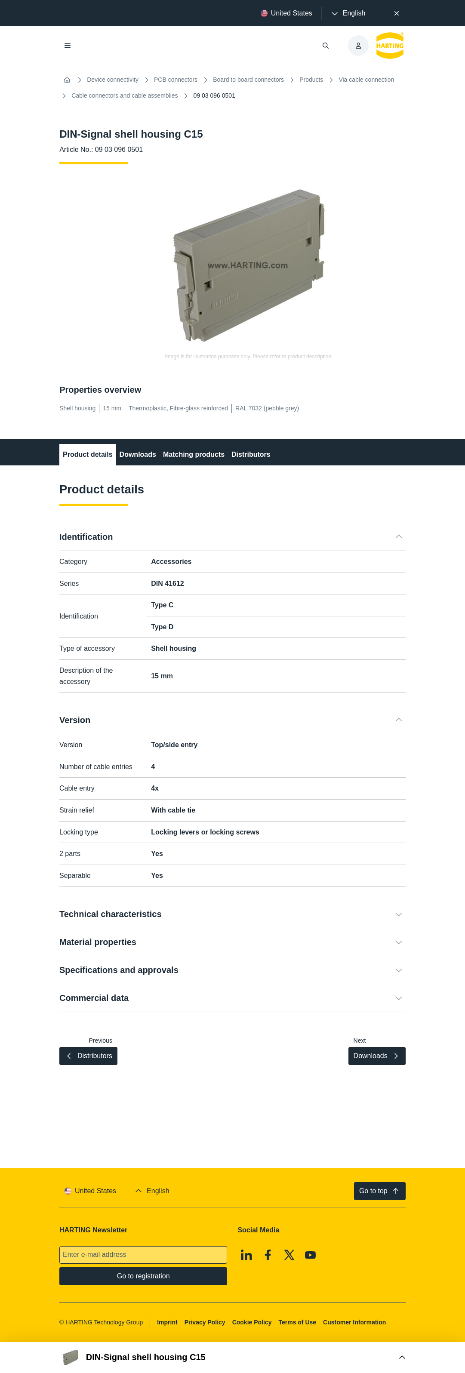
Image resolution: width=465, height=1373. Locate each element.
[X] (289, 1255)
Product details (88, 454)
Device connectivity (113, 79)
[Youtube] (311, 1255)
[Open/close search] (325, 45)
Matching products (194, 454)
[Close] (397, 13)
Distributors (251, 454)
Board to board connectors (248, 79)
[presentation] (347, 13)
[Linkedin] (247, 1255)
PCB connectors (175, 79)
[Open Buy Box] (232, 1357)
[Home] (67, 80)
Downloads (138, 454)
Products (311, 79)
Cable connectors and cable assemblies (124, 95)
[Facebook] (268, 1255)
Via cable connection (366, 79)
